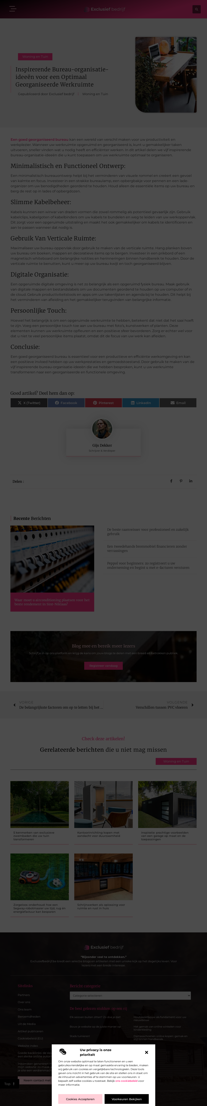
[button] (146, 1052)
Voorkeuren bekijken (127, 1099)
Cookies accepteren (80, 1099)
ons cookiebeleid (126, 1080)
